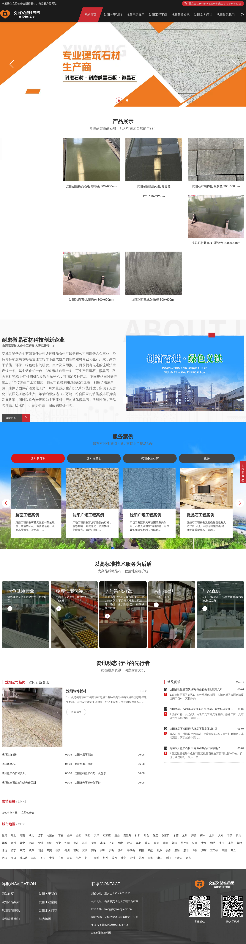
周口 (13, 857)
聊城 (76, 850)
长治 (238, 835)
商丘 (233, 850)
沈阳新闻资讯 (181, 14)
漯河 (203, 850)
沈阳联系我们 (226, 14)
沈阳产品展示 (135, 14)
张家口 (166, 835)
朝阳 (174, 842)
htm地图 (106, 932)
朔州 (13, 842)
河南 (22, 835)
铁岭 (165, 842)
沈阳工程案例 (158, 14)
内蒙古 (50, 835)
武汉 (34, 857)
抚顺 (94, 842)
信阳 (4, 857)
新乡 (159, 850)
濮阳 (186, 850)
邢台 (146, 835)
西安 (188, 857)
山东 (69, 835)
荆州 (105, 857)
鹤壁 (150, 850)
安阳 (141, 850)
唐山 (117, 835)
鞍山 (85, 842)
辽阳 (147, 842)
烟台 (239, 842)
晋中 (22, 842)
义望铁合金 (27, 812)
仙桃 (150, 857)
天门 (168, 857)
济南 (195, 842)
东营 (230, 842)
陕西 (87, 835)
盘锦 (156, 842)
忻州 (40, 842)
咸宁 (123, 857)
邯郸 (137, 835)
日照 (40, 850)
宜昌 (60, 857)
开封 (111, 850)
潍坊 (4, 850)
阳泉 (229, 835)
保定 (155, 835)
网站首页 (90, 14)
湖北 (31, 835)
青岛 (203, 842)
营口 (129, 842)
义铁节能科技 (10, 812)
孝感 (96, 857)
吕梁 (58, 842)
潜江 (159, 857)
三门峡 (214, 850)
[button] (234, 64)
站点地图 (45, 918)
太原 (211, 835)
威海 (31, 850)
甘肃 (4, 835)
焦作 (168, 850)
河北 (13, 835)
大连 (76, 842)
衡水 (202, 835)
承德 (176, 835)
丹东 (111, 842)
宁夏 (60, 835)
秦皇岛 (127, 835)
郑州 (102, 850)
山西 (78, 835)
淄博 (212, 842)
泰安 (22, 850)
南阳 (224, 850)
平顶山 (131, 850)
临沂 (58, 850)
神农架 (178, 857)
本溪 (102, 842)
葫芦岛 (185, 842)
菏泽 (94, 850)
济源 (177, 850)
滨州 (85, 850)
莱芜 (49, 850)
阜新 (138, 842)
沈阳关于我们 (113, 14)
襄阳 (69, 857)
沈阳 (67, 842)
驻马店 (24, 857)
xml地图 (96, 932)
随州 (132, 857)
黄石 (42, 857)
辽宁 (40, 835)
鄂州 (78, 857)
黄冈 (114, 857)
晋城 (4, 842)
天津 (96, 835)
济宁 (13, 850)
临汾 (49, 842)
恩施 (141, 857)
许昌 (195, 850)
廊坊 (193, 835)
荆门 (87, 857)
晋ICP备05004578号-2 (115, 924)
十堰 (51, 857)
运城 (31, 842)
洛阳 (120, 850)
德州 (67, 850)
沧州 (184, 835)
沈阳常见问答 (203, 14)
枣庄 (221, 842)
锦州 (120, 842)
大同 (220, 835)
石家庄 (107, 835)
